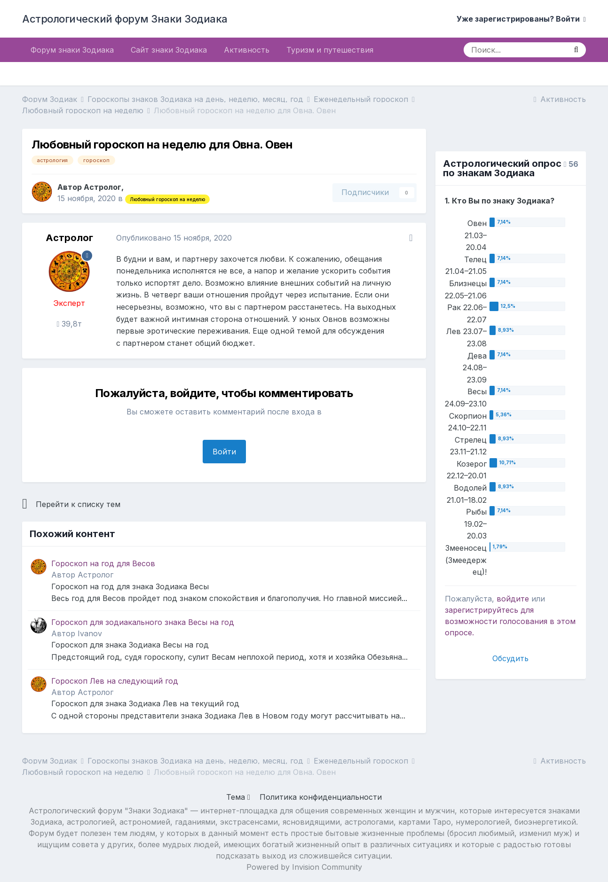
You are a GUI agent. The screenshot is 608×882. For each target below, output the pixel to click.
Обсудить (510, 658)
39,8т (69, 323)
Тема (238, 797)
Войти (224, 451)
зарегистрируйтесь (481, 610)
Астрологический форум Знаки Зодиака (125, 19)
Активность (246, 50)
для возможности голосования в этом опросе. (510, 621)
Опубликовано (174, 237)
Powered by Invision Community (304, 867)
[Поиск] (515, 49)
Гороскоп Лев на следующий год (114, 681)
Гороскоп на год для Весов (103, 563)
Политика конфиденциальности (321, 797)
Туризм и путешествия (329, 50)
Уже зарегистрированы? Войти (521, 18)
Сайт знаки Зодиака (169, 50)
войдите (513, 598)
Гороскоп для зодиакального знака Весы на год (142, 622)
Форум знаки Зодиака (72, 50)
